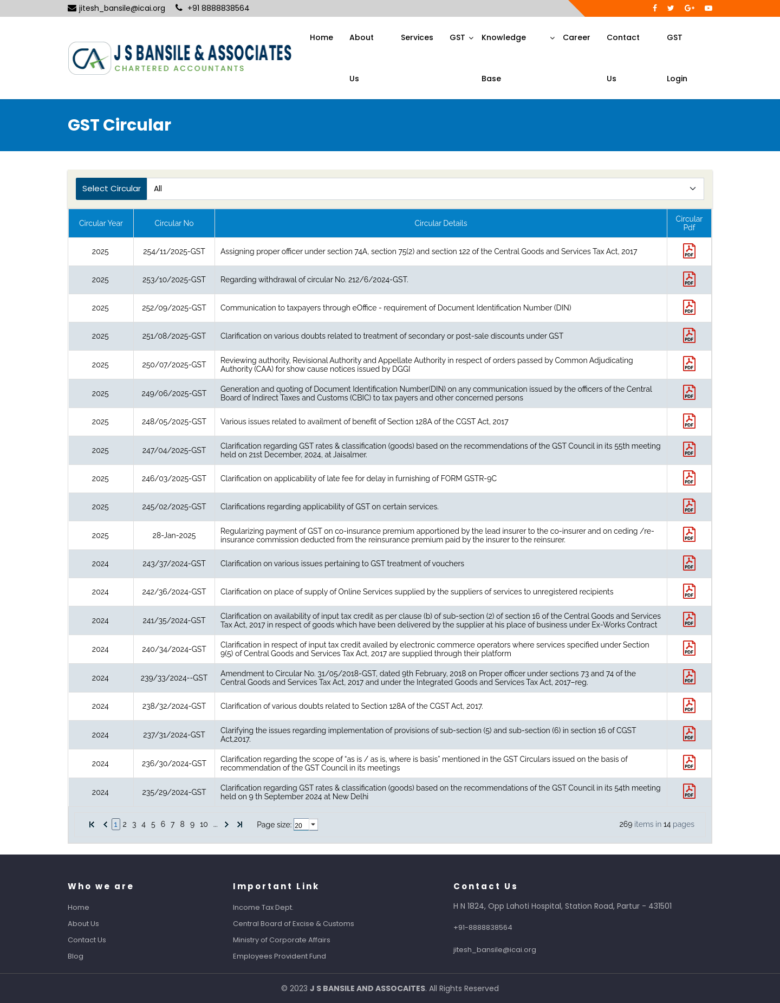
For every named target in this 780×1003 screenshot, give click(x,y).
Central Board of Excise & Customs (306, 923)
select (313, 825)
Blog (88, 956)
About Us (361, 58)
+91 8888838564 (213, 8)
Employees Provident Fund (292, 956)
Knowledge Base (504, 58)
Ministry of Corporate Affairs (294, 940)
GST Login (677, 58)
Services (417, 37)
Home (321, 37)
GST (457, 37)
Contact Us (623, 58)
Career (576, 37)
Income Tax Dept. (275, 907)
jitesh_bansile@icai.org (116, 8)
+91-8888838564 (495, 927)
